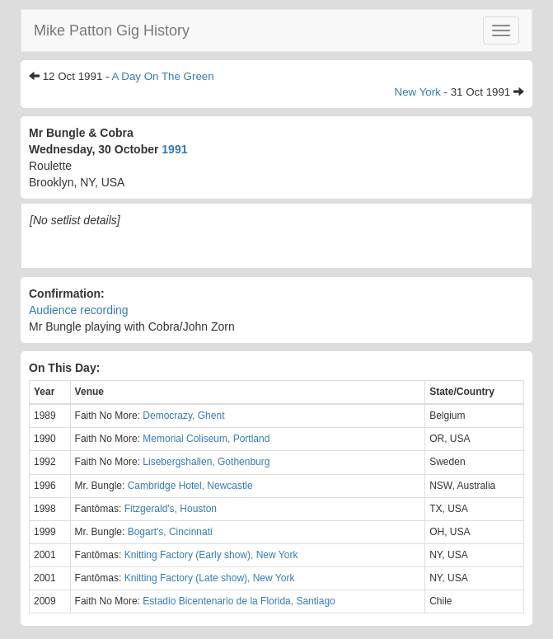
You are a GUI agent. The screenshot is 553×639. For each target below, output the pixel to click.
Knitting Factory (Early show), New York (211, 555)
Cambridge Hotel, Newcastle (190, 485)
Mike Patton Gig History (112, 30)
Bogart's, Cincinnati (170, 532)
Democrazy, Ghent (183, 415)
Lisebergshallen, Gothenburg (206, 462)
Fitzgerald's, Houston (170, 508)
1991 (174, 149)
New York (418, 92)
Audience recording (79, 310)
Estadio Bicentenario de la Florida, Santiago (239, 601)
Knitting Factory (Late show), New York (209, 578)
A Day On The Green (162, 76)
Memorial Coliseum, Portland (206, 438)
